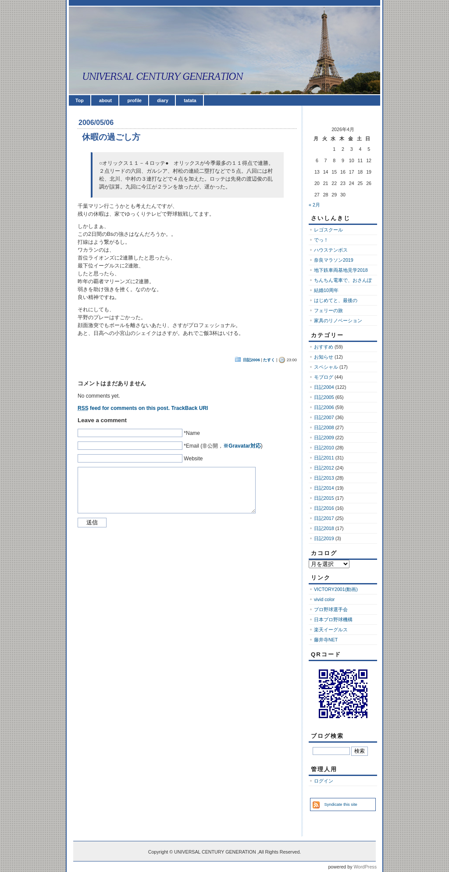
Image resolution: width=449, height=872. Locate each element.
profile (134, 100)
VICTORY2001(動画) (336, 589)
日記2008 (324, 427)
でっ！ (321, 239)
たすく (269, 360)
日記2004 (324, 387)
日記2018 (324, 528)
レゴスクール (328, 229)
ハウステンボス (331, 250)
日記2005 (324, 397)
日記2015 (324, 498)
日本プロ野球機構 (333, 619)
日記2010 (324, 447)
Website (193, 459)
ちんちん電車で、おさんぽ (343, 280)
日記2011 (324, 457)
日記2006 (251, 360)
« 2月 (314, 204)
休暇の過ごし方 (111, 137)
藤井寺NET (326, 639)
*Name (192, 433)
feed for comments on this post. (124, 408)
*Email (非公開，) (223, 446)
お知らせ (323, 356)
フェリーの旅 (328, 310)
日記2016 (324, 508)
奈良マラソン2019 (333, 260)
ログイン (323, 780)
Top (79, 100)
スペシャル (326, 367)
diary (162, 100)
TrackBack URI (189, 408)
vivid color (324, 599)
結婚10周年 (326, 290)
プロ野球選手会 (331, 609)
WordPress (365, 866)
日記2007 (324, 417)
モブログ (323, 377)
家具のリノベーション (338, 320)
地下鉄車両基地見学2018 (341, 270)
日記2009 (324, 437)
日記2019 (324, 538)
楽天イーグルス (331, 629)
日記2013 (324, 477)
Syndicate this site (340, 804)
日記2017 (324, 518)
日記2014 (324, 488)
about (105, 100)
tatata (190, 100)
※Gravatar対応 (241, 446)
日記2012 (324, 467)
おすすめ (323, 346)
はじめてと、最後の (335, 300)
